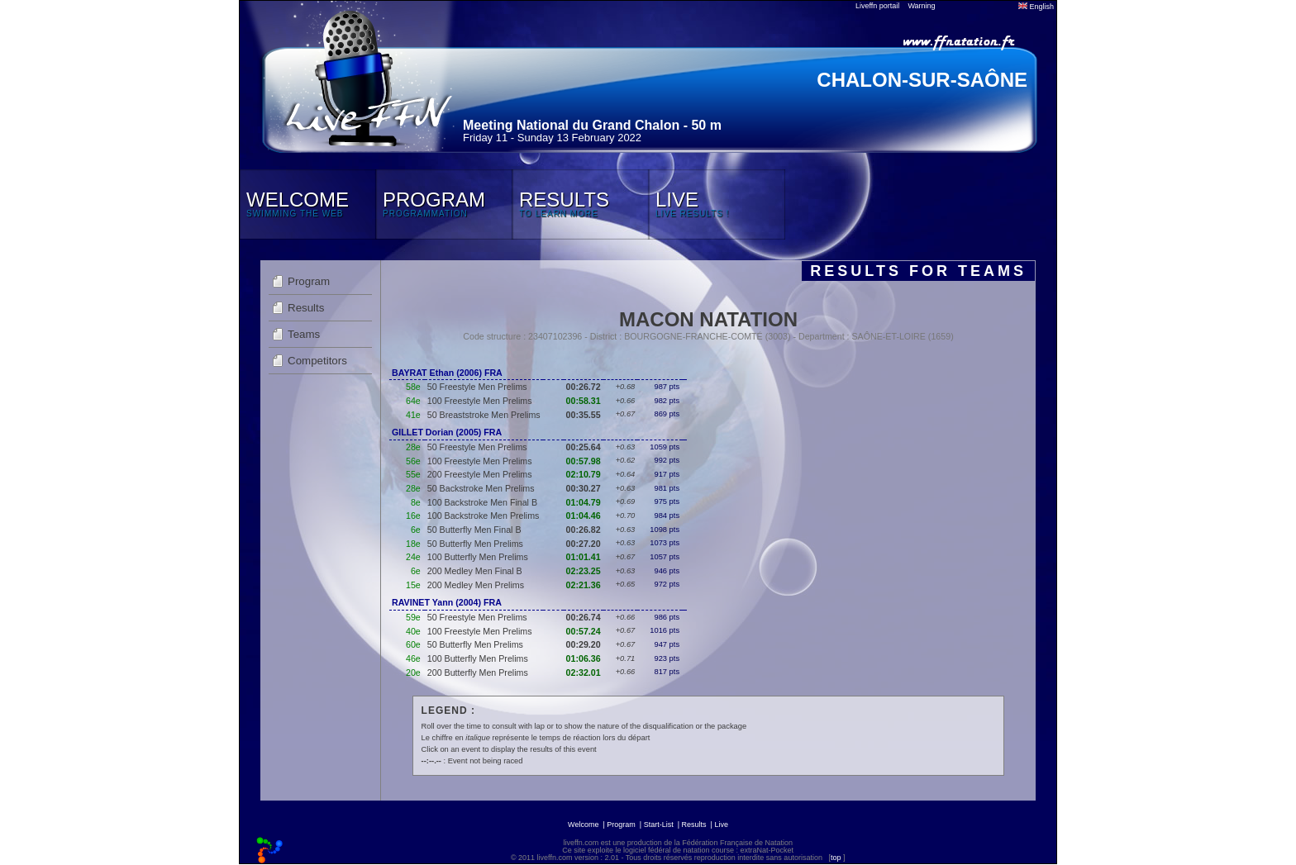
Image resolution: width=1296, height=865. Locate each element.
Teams (304, 334)
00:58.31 (583, 401)
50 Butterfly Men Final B (474, 530)
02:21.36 (583, 585)
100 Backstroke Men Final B (482, 502)
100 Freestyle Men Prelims (479, 401)
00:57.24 (583, 631)
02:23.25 (583, 571)
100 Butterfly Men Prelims (477, 557)
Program (309, 281)
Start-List (659, 824)
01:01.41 (583, 557)
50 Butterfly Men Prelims (475, 544)
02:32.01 (583, 672)
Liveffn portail (877, 6)
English (1036, 6)
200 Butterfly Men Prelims (477, 672)
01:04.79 (583, 502)
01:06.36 (583, 658)
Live (721, 824)
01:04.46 (583, 515)
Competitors (317, 360)
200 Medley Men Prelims (475, 585)
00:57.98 (583, 461)
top (836, 857)
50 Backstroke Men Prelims (481, 488)
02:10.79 (583, 474)
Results (306, 308)
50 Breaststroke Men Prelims (484, 415)
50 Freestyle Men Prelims (477, 387)
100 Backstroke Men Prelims (483, 515)
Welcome (583, 824)
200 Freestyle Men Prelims (479, 474)
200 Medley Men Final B (474, 571)
